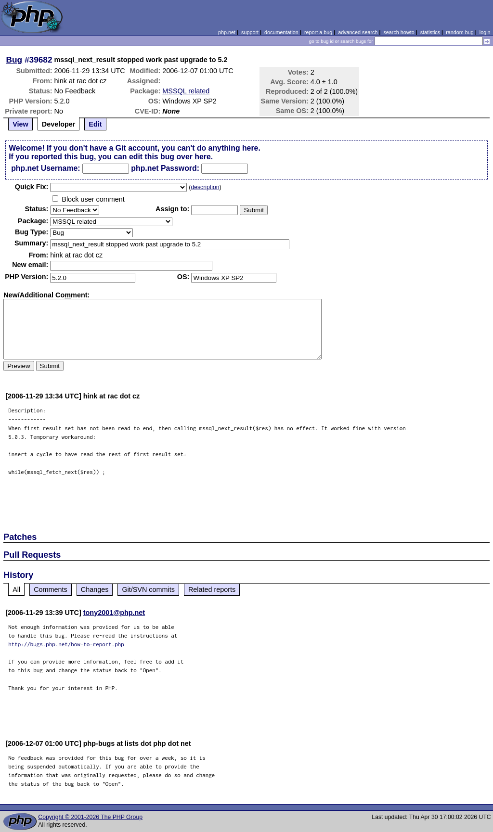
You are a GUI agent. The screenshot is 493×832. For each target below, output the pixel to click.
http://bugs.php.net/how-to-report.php (66, 644)
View (20, 124)
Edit (95, 124)
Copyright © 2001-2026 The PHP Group (90, 817)
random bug (460, 32)
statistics (430, 32)
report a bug (318, 32)
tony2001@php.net (114, 612)
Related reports (211, 589)
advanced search (357, 32)
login (485, 32)
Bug (14, 59)
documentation (281, 32)
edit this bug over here (170, 157)
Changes (95, 589)
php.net (226, 32)
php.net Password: (165, 168)
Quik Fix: (32, 187)
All (16, 589)
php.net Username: (45, 168)
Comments (50, 589)
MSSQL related (185, 91)
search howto (398, 32)
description (205, 187)
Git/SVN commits (148, 589)
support (250, 32)
